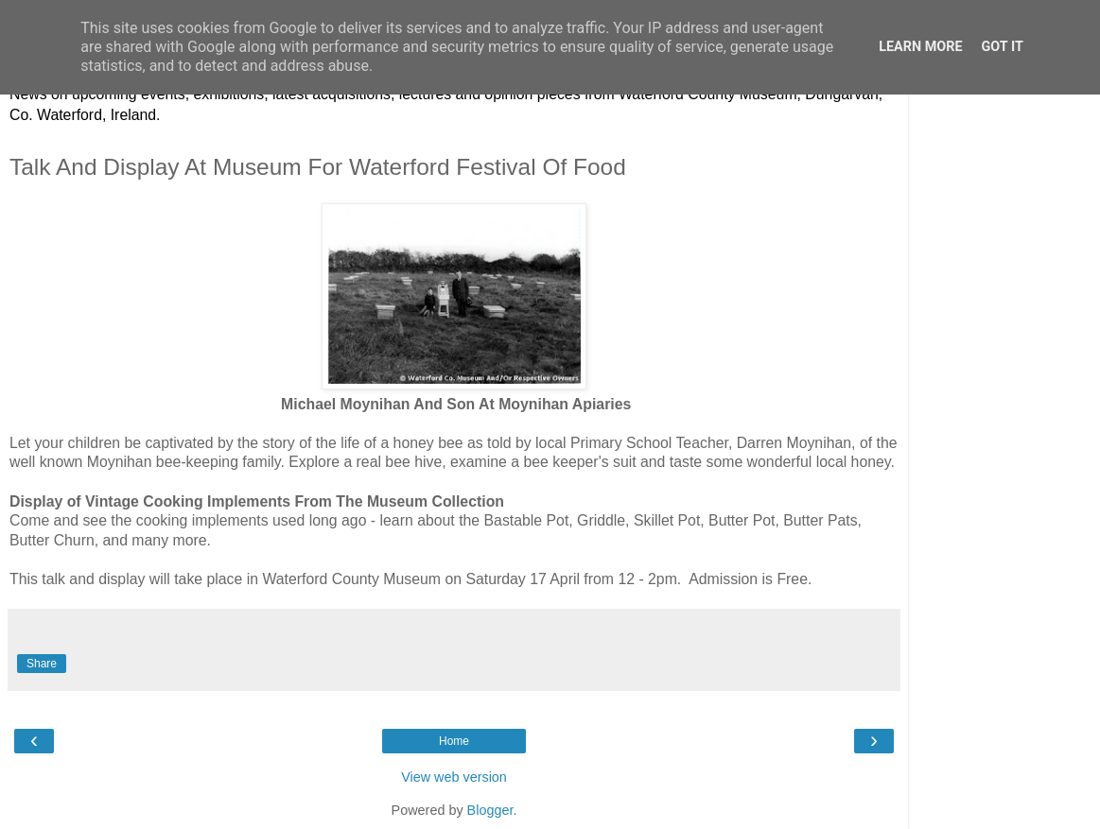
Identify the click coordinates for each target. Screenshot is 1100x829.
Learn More (920, 47)
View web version (454, 777)
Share (41, 663)
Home (454, 741)
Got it (1002, 47)
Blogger (490, 810)
